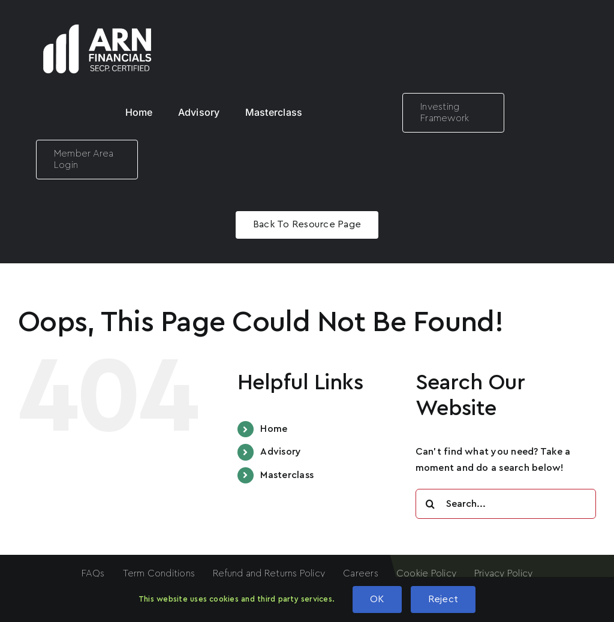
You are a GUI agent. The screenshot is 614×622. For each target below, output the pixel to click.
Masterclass (287, 475)
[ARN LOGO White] (97, 17)
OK (377, 599)
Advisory (280, 451)
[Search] (431, 504)
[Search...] (506, 504)
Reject (443, 599)
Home (273, 429)
